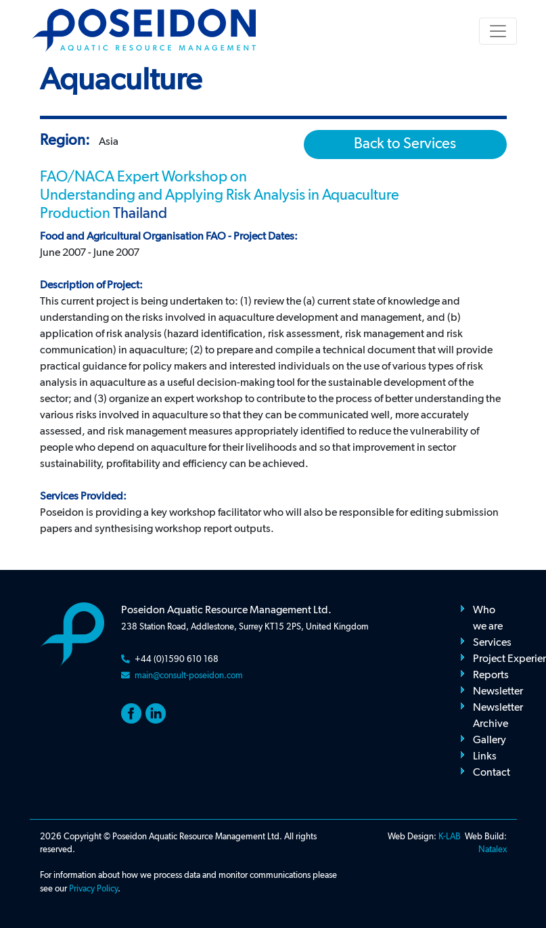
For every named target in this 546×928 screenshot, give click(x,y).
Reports (491, 675)
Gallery (489, 740)
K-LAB (449, 837)
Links (485, 756)
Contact (491, 773)
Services (492, 643)
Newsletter (498, 691)
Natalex (492, 849)
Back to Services (405, 144)
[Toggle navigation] (498, 31)
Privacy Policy (93, 889)
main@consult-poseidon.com (189, 675)
